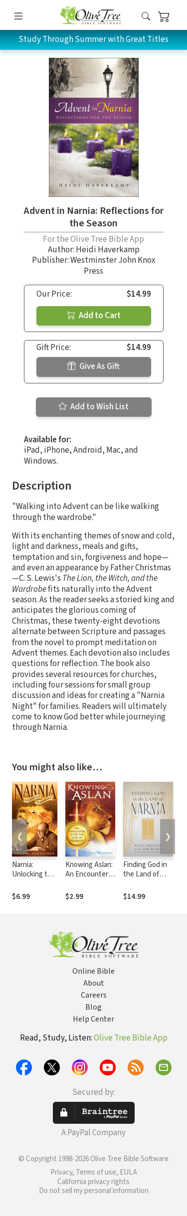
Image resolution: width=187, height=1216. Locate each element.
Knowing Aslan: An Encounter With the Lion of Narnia (90, 879)
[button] (146, 16)
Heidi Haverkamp (108, 250)
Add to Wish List (93, 407)
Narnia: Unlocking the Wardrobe (33, 874)
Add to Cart (94, 316)
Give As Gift (93, 366)
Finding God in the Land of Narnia (145, 874)
